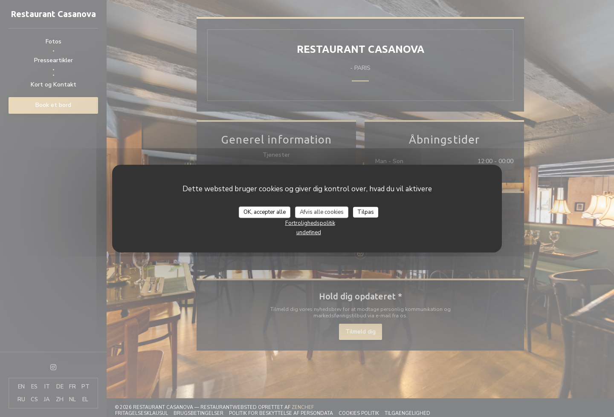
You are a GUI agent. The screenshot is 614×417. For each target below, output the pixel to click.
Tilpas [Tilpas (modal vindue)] (365, 212)
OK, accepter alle (264, 212)
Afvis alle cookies (322, 212)
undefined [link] (308, 232)
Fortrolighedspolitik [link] (310, 223)
